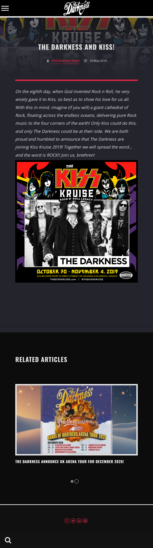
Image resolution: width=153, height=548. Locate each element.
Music (82, 29)
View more (76, 419)
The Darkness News (66, 61)
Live (68, 29)
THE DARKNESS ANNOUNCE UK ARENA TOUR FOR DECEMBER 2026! (69, 461)
